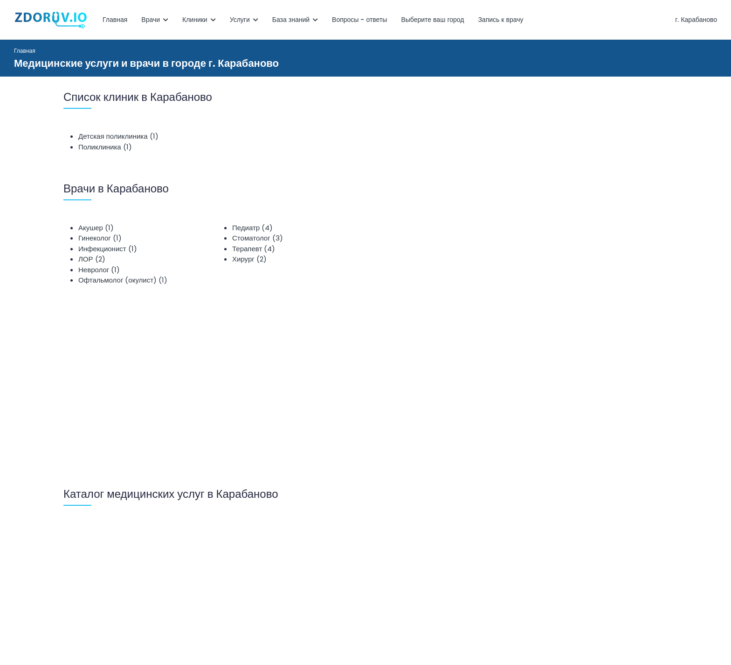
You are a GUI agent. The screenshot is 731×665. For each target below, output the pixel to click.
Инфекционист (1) (107, 249)
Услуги (244, 19)
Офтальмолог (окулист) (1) (122, 280)
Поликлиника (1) (105, 147)
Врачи (154, 19)
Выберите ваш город (432, 19)
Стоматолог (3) (257, 238)
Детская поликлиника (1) (118, 136)
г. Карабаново (696, 19)
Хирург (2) (249, 259)
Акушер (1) (96, 228)
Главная (115, 19)
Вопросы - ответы (359, 19)
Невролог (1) (99, 270)
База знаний (295, 19)
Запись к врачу (500, 19)
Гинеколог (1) (100, 238)
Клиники (199, 19)
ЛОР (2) (91, 259)
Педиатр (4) (252, 228)
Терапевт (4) (253, 249)
